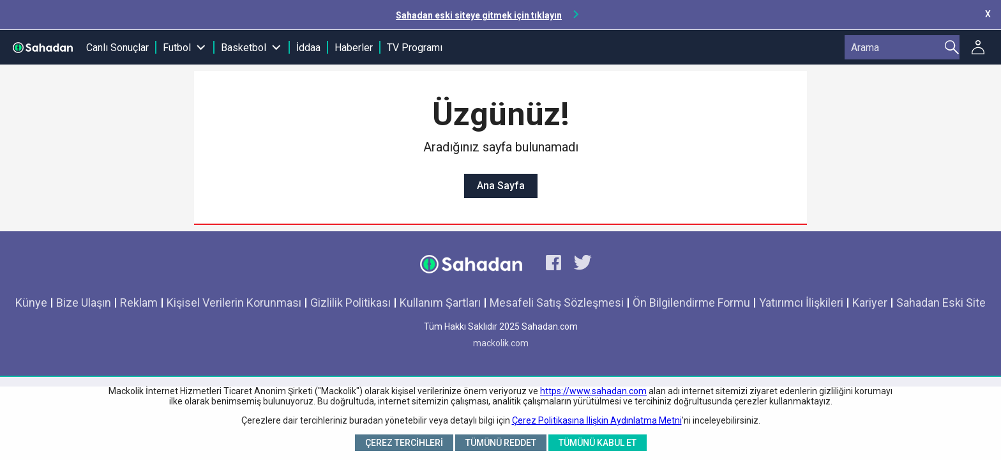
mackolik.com (501, 343)
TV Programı (414, 48)
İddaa (308, 48)
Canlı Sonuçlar (117, 48)
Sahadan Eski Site (941, 302)
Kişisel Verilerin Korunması (234, 302)
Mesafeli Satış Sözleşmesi (557, 302)
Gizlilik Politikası (350, 302)
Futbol (177, 48)
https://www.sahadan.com (593, 391)
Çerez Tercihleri (404, 443)
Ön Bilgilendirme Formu (691, 302)
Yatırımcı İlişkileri (801, 302)
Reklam (139, 302)
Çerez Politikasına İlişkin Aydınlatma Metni (597, 420)
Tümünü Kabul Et (597, 443)
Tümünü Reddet (500, 443)
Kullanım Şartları (440, 302)
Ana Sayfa (501, 186)
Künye (31, 302)
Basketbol (243, 48)
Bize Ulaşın (83, 302)
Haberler (354, 48)
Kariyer (869, 302)
